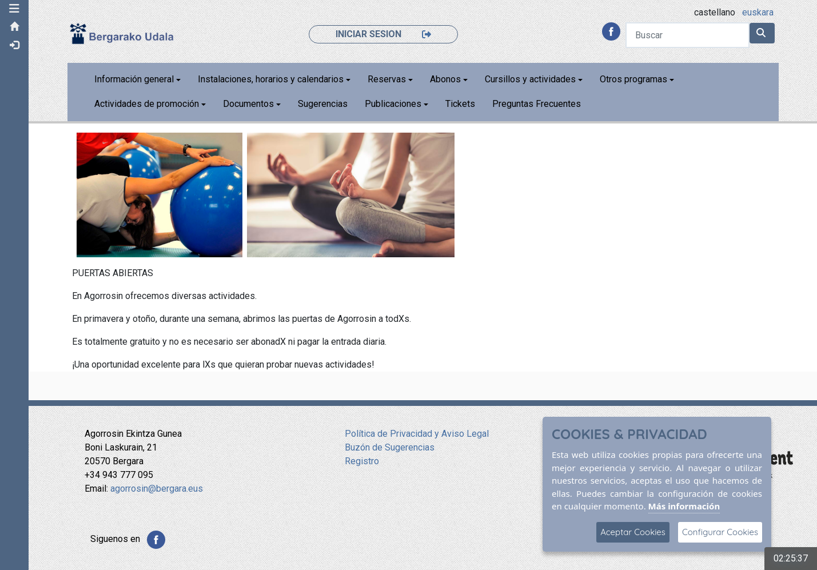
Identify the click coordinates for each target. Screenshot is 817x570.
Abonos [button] (445, 79)
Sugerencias (323, 103)
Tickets (460, 103)
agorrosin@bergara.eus (156, 488)
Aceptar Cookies (632, 532)
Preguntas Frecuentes (536, 103)
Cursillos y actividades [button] (530, 79)
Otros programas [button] (633, 79)
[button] (14, 8)
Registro (362, 461)
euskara (758, 12)
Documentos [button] (248, 103)
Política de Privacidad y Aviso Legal (417, 433)
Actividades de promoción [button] (146, 103)
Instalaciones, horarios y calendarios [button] (271, 79)
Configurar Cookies (720, 532)
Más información (684, 506)
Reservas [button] (387, 79)
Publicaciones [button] (393, 103)
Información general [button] (134, 79)
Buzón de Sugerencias (390, 447)
